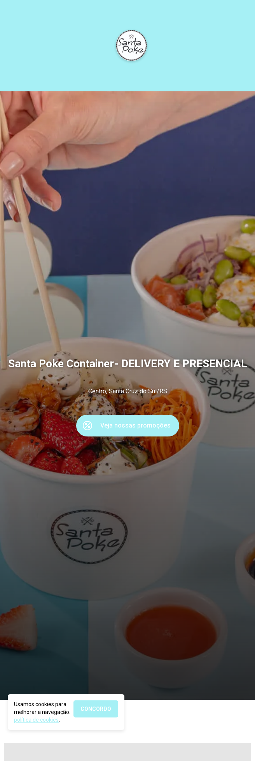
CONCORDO (95, 709)
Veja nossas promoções (135, 425)
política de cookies (36, 720)
